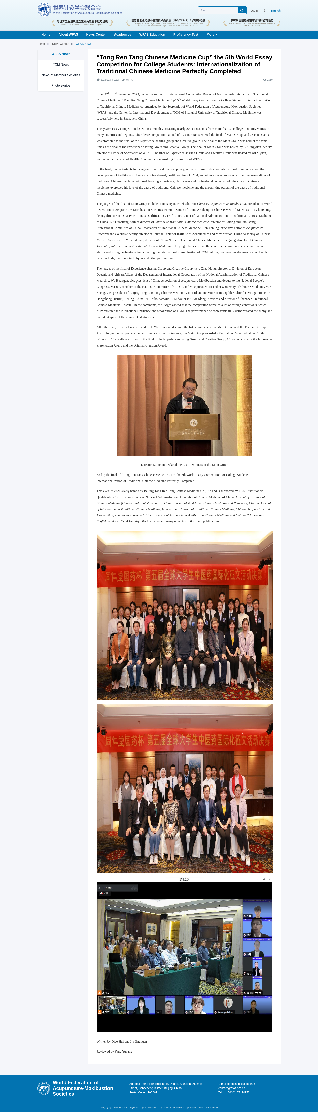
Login (254, 10)
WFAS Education (152, 34)
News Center (96, 34)
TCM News (61, 64)
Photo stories (60, 85)
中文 (263, 10)
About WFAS (68, 34)
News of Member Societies (61, 75)
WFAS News (84, 43)
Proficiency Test (185, 34)
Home (45, 34)
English (275, 10)
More (210, 34)
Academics (122, 34)
